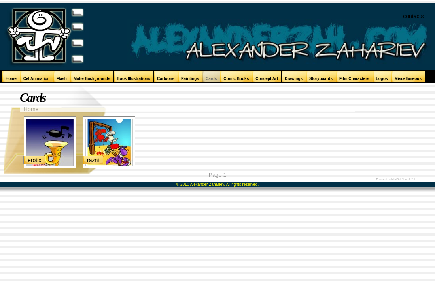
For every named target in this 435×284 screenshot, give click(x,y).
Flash (62, 79)
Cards (211, 79)
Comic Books (236, 79)
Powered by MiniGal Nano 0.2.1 (395, 179)
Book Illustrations (133, 79)
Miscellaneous (408, 79)
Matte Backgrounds (92, 79)
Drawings (294, 79)
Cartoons (165, 79)
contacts (413, 16)
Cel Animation (36, 79)
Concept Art (266, 79)
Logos (382, 79)
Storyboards (321, 79)
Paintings (190, 79)
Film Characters (354, 79)
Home (11, 79)
